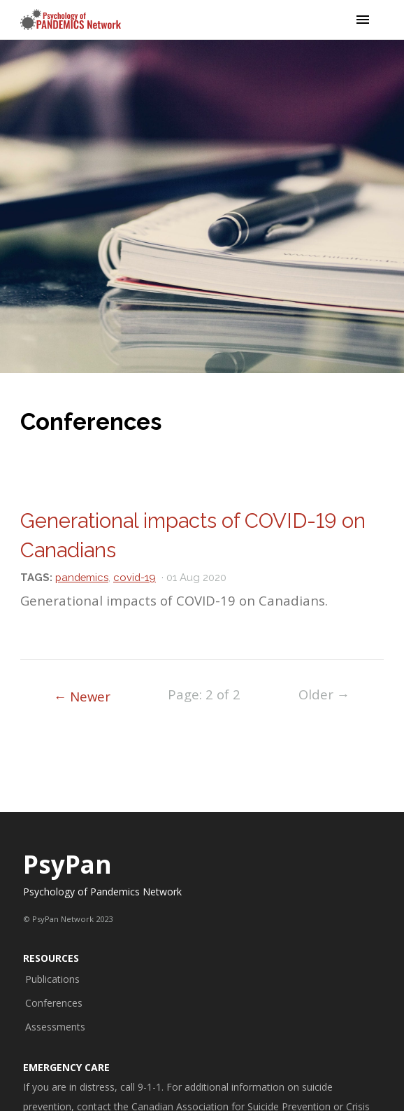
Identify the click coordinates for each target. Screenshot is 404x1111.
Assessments (55, 1026)
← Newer (82, 696)
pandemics (81, 577)
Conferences (53, 1002)
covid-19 (134, 577)
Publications (52, 979)
